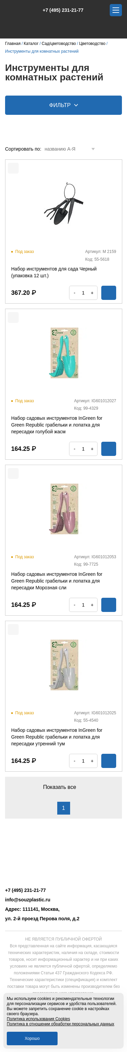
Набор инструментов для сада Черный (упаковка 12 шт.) (54, 272)
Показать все (63, 787)
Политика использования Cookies (38, 1019)
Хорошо (32, 1038)
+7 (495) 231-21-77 (59, 10)
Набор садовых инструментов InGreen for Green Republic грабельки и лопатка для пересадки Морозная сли (56, 580)
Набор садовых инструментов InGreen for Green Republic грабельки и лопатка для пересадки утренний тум (56, 736)
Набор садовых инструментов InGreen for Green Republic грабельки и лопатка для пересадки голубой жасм (56, 424)
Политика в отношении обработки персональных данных (60, 1024)
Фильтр (63, 105)
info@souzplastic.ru (27, 899)
